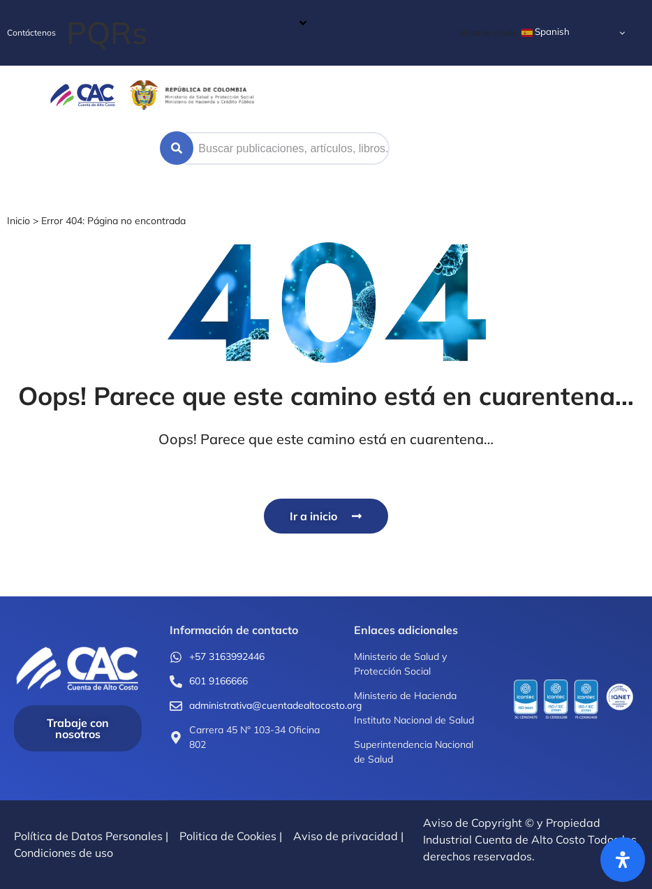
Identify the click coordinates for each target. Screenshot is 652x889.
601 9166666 (218, 681)
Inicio (18, 220)
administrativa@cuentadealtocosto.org (275, 705)
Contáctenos (31, 32)
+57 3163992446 (227, 656)
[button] (187, 33)
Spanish (545, 32)
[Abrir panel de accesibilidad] (622, 859)
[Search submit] (176, 148)
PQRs (106, 32)
